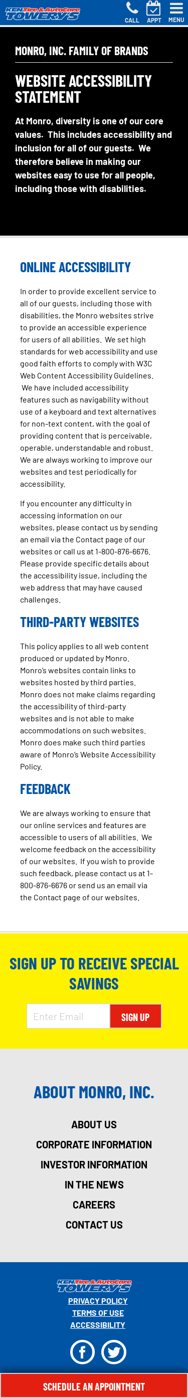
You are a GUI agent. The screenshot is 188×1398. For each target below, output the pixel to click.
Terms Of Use (98, 1312)
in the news (94, 1184)
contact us (94, 1225)
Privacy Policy (98, 1300)
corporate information (94, 1144)
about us (94, 1124)
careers (94, 1205)
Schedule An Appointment (94, 1386)
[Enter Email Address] (68, 1016)
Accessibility (97, 1324)
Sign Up (135, 1017)
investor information (94, 1164)
